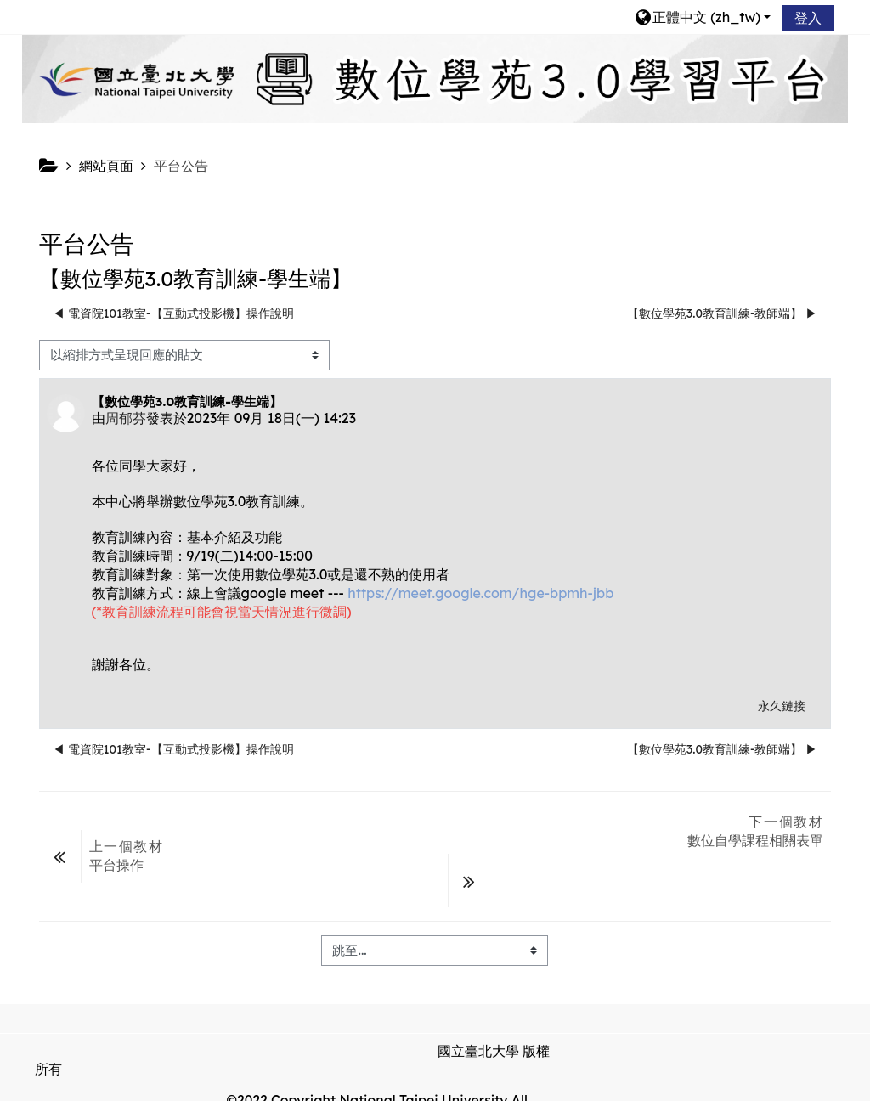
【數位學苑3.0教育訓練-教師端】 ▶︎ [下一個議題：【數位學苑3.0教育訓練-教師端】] (722, 313)
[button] (701, 16)
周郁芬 (125, 417)
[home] (435, 77)
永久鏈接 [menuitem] (781, 706)
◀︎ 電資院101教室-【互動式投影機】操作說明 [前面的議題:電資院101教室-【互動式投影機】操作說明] (173, 313)
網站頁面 (106, 165)
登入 (808, 17)
